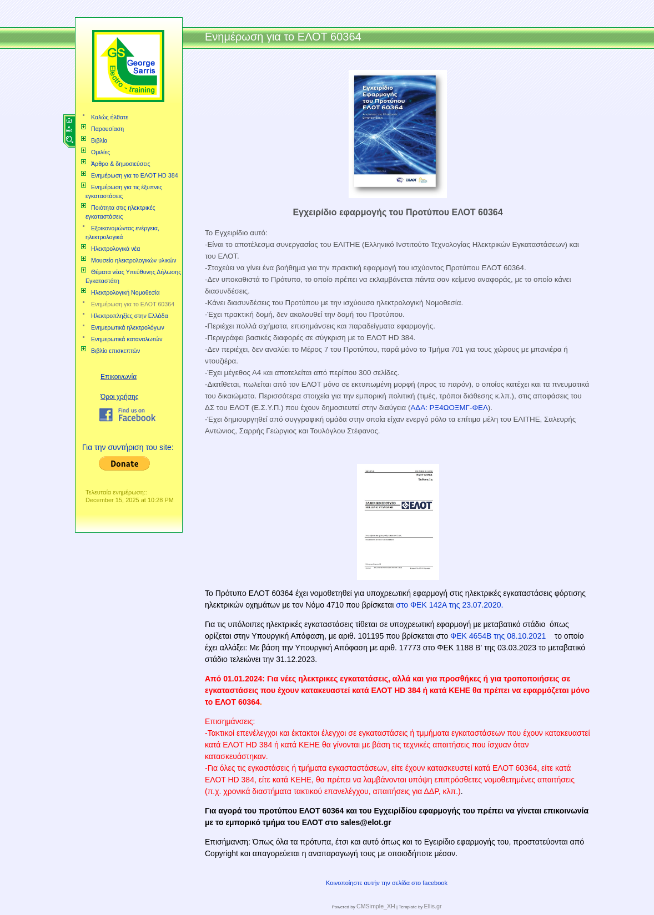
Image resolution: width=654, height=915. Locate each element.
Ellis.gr (433, 906)
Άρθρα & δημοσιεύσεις (120, 163)
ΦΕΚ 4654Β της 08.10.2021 (499, 635)
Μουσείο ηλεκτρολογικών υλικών (134, 260)
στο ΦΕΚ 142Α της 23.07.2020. (448, 604)
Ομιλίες (100, 152)
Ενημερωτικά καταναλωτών (127, 339)
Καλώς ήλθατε (109, 117)
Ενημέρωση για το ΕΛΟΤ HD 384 (134, 175)
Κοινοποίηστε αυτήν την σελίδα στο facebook (386, 882)
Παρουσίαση (107, 128)
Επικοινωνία (118, 377)
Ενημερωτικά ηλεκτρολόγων (127, 327)
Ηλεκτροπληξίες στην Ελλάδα (129, 315)
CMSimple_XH (375, 906)
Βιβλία (99, 140)
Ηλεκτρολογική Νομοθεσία (125, 292)
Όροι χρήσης (119, 397)
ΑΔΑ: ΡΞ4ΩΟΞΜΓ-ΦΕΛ (448, 407)
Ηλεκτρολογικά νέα (115, 248)
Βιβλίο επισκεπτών (115, 350)
